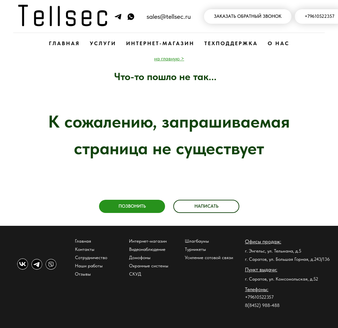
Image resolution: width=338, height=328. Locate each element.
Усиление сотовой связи (209, 257)
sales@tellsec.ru (169, 16)
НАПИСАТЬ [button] (206, 206)
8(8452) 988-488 (262, 305)
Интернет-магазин (148, 241)
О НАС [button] (278, 43)
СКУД (135, 274)
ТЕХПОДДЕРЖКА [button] (231, 43)
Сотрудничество (91, 257)
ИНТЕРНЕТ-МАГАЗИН (160, 43)
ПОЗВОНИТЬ (132, 206)
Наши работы (89, 265)
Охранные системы (148, 265)
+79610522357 (259, 297)
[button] (247, 16)
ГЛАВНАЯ (64, 43)
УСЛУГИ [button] (103, 43)
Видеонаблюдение (147, 249)
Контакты (84, 249)
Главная (83, 241)
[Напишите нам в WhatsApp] (131, 17)
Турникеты (195, 249)
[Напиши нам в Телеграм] (118, 17)
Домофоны (140, 257)
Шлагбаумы (197, 241)
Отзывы (83, 274)
